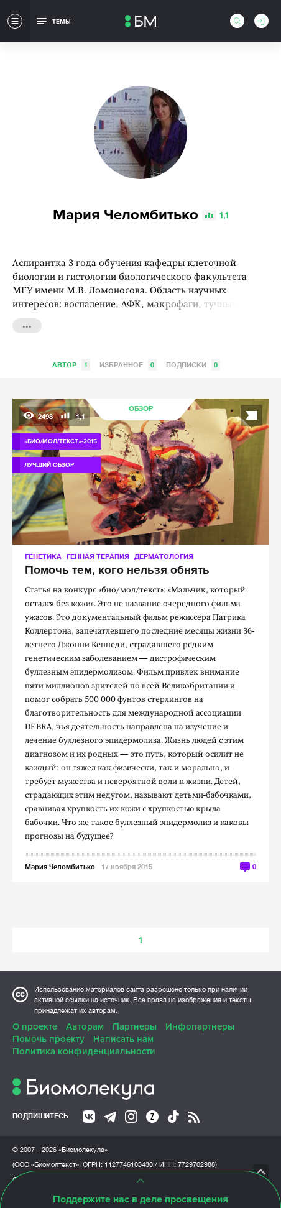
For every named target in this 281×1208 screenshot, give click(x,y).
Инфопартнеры (199, 1026)
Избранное (128, 365)
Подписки (193, 365)
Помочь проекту (48, 1038)
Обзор (141, 408)
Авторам (85, 1026)
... (27, 324)
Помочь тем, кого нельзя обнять (117, 571)
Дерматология (163, 556)
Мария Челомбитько (60, 866)
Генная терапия (98, 556)
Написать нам (123, 1038)
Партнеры (135, 1026)
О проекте (34, 1026)
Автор (71, 365)
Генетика (43, 556)
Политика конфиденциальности (83, 1051)
